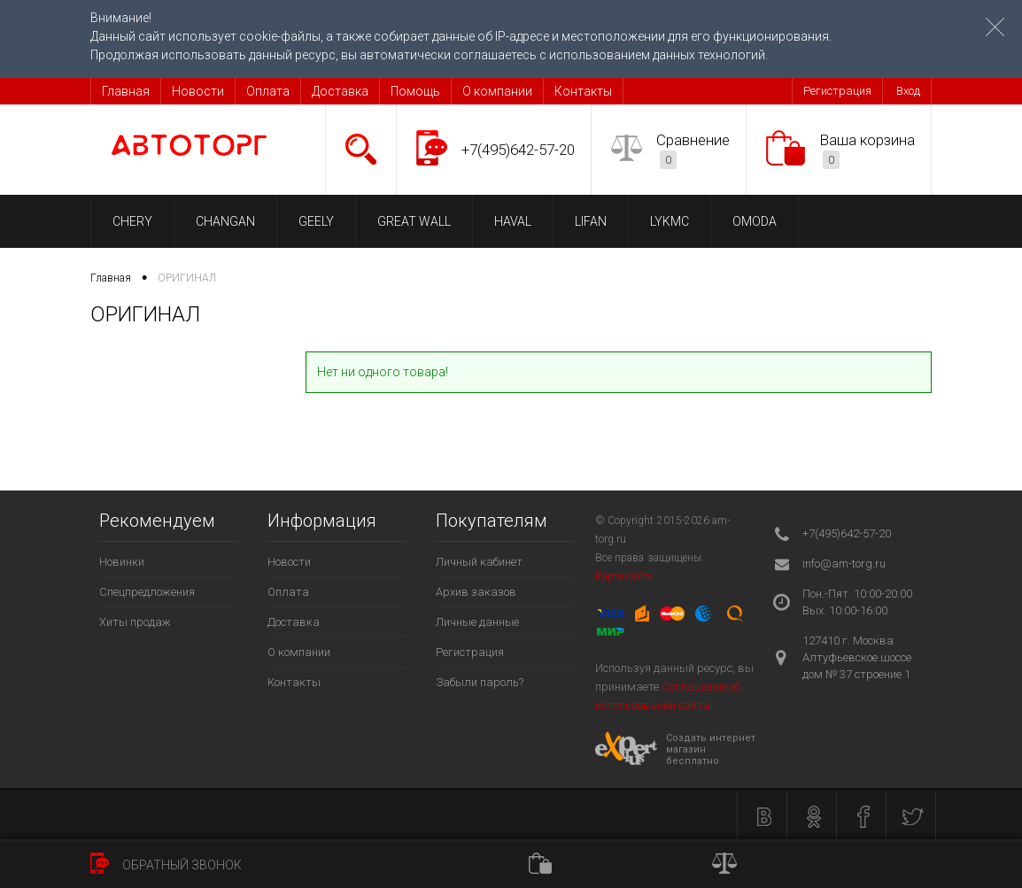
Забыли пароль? (479, 682)
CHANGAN (225, 221)
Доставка (340, 91)
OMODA (754, 221)
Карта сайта (624, 576)
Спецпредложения (147, 591)
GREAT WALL (414, 221)
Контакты (583, 91)
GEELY (316, 221)
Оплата (268, 91)
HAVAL (512, 221)
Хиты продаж (135, 622)
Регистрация (837, 90)
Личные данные (477, 622)
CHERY (132, 221)
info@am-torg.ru (844, 563)
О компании (497, 91)
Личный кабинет (479, 561)
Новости (198, 91)
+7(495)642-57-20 (518, 149)
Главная (126, 91)
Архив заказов (476, 591)
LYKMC (669, 221)
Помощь (415, 91)
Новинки (121, 561)
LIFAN (591, 221)
